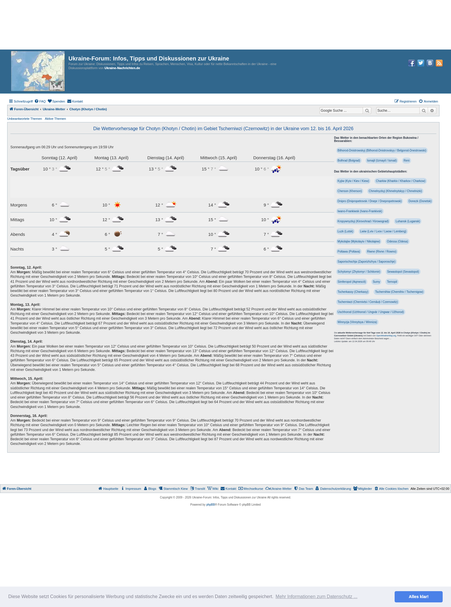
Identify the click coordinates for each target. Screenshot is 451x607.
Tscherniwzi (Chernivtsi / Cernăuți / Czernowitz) (368, 302)
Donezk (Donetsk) (419, 201)
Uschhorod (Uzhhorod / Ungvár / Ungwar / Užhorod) (371, 312)
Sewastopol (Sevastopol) (403, 271)
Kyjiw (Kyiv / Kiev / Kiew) (353, 181)
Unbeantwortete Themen (24, 118)
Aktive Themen (55, 118)
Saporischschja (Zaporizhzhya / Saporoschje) (366, 261)
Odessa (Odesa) (397, 241)
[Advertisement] (225, 468)
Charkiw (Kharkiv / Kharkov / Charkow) (400, 181)
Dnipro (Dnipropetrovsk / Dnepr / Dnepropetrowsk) (370, 201)
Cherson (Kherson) (350, 191)
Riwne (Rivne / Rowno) (381, 251)
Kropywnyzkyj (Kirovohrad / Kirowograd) (363, 221)
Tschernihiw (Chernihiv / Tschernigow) (399, 291)
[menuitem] (40, 101)
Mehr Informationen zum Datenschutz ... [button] (317, 596)
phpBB (210, 504)
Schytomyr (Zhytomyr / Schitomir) (359, 271)
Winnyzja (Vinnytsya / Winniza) (357, 322)
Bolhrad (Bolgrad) (349, 160)
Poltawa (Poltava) (349, 251)
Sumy (376, 281)
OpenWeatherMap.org (386, 336)
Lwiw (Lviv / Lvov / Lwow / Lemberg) (383, 231)
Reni (407, 160)
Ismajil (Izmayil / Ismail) (382, 160)
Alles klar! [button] (419, 596)
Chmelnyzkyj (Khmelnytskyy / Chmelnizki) (395, 191)
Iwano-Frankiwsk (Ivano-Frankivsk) (360, 211)
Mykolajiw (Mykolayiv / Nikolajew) (359, 241)
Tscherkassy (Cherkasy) (353, 291)
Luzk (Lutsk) (345, 231)
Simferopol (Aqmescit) (352, 281)
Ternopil (392, 281)
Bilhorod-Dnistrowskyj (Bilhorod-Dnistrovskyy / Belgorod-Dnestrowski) (382, 150)
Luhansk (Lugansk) (407, 221)
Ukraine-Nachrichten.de (122, 68)
